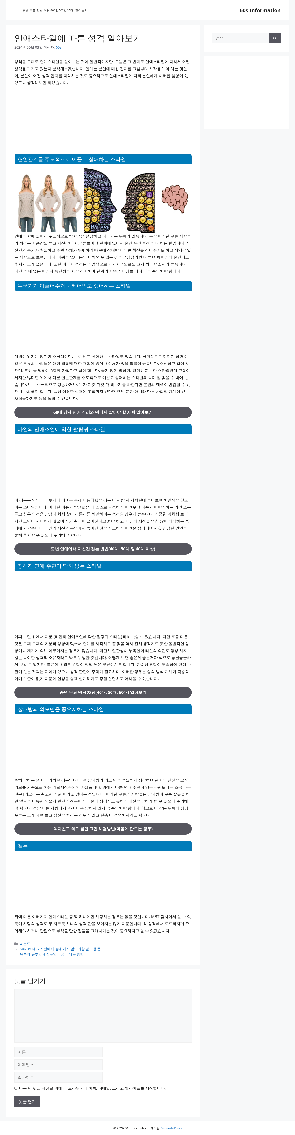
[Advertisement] (103, 119)
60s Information (260, 10)
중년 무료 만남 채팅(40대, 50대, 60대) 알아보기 (55, 10)
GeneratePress (171, 1128)
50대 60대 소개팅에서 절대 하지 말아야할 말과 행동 (60, 948)
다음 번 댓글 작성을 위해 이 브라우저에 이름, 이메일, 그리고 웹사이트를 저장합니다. (92, 1088)
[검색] (275, 38)
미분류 (25, 943)
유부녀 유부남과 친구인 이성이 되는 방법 (52, 954)
